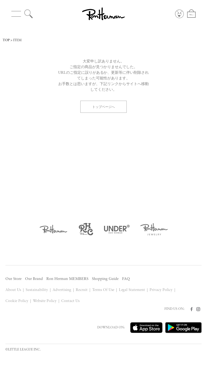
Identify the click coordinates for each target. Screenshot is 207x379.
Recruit (82, 290)
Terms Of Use (103, 290)
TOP (6, 40)
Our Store (13, 279)
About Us (13, 290)
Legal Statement (132, 290)
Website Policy (45, 301)
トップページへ (103, 106)
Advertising (62, 290)
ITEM (17, 40)
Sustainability (37, 290)
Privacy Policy (161, 290)
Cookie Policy (16, 301)
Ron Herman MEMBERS (67, 279)
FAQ (126, 279)
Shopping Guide (105, 279)
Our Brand (34, 279)
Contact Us (70, 301)
